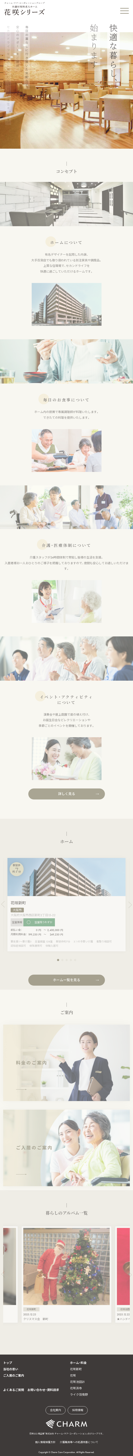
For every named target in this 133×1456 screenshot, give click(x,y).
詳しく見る (66, 796)
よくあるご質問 (13, 1390)
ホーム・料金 (78, 1363)
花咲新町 (76, 1369)
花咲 (73, 1375)
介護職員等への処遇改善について (79, 1442)
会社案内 (55, 1410)
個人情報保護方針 (45, 1442)
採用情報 (77, 1410)
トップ (7, 1363)
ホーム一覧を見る (66, 983)
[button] (58, 963)
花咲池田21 (77, 1382)
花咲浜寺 (76, 1388)
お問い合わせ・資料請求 (43, 1390)
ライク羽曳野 (79, 1394)
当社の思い (10, 1369)
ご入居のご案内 (13, 1375)
